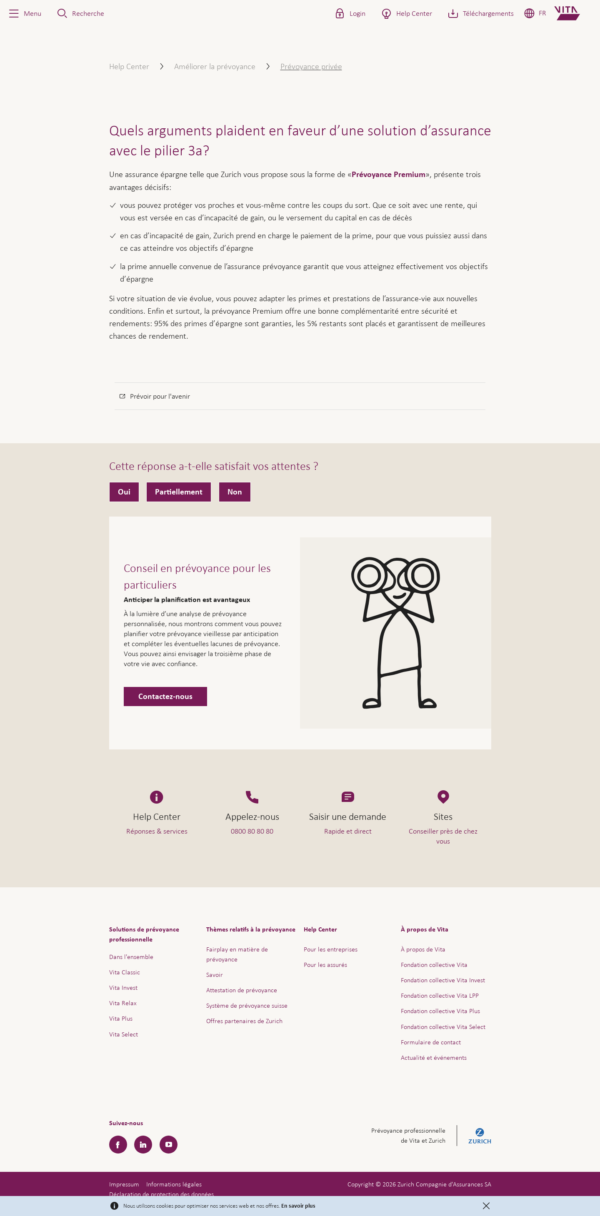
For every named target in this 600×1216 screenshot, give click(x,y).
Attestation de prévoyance (241, 990)
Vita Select (123, 1034)
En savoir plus (298, 1206)
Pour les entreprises (331, 949)
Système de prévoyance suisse (247, 1005)
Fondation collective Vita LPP (440, 995)
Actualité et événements (434, 1057)
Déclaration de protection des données (161, 1194)
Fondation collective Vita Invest (443, 980)
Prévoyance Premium (388, 174)
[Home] (574, 13)
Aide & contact (535, 1186)
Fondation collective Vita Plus (440, 1010)
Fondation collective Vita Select (443, 1026)
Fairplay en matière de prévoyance (237, 954)
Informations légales (174, 1184)
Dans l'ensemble (131, 956)
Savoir (214, 974)
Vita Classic (124, 972)
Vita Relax (123, 1002)
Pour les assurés (325, 964)
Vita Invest (123, 987)
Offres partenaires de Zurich (244, 1020)
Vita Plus (120, 1018)
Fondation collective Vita (434, 964)
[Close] (486, 1206)
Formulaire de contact (431, 1042)
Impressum (124, 1184)
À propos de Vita (423, 949)
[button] (24, 13)
